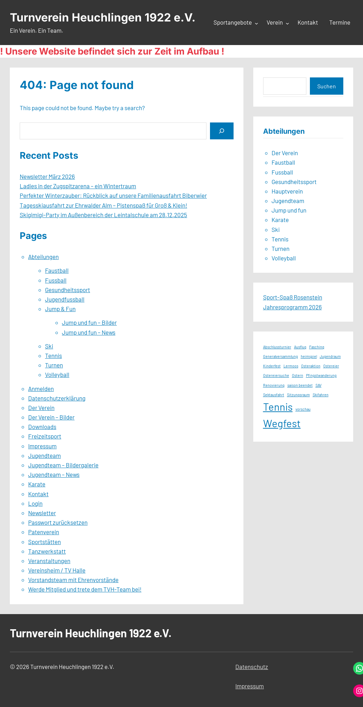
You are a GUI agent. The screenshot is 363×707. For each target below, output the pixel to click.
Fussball (55, 280)
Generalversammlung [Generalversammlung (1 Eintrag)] (280, 356)
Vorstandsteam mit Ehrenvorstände (73, 579)
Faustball (57, 270)
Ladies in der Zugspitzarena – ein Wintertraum (78, 185)
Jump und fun (289, 210)
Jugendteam (44, 455)
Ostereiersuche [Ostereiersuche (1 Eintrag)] (276, 375)
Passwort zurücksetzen (58, 522)
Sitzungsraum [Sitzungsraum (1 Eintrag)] (298, 394)
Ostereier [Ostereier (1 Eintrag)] (331, 366)
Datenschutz (251, 666)
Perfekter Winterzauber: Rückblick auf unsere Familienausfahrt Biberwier (113, 195)
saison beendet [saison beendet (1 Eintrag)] (300, 385)
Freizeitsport (44, 436)
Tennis (53, 355)
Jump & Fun (60, 308)
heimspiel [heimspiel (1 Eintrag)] (309, 356)
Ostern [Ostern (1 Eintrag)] (297, 375)
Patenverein (43, 531)
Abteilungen (43, 256)
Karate (36, 483)
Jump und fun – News (88, 332)
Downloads (42, 426)
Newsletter (42, 512)
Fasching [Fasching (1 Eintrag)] (316, 347)
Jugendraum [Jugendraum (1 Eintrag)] (330, 356)
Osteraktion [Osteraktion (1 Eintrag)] (310, 366)
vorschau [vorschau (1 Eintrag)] (303, 409)
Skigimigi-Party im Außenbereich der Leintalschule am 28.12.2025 (103, 214)
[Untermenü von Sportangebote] (256, 23)
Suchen (326, 86)
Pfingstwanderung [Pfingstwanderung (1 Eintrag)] (321, 375)
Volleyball (57, 374)
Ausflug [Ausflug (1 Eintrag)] (300, 347)
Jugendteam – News (53, 474)
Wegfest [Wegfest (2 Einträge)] (282, 423)
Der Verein (41, 407)
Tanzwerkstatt (47, 551)
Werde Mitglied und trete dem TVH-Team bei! (84, 589)
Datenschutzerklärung (56, 398)
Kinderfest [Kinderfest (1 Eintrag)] (272, 366)
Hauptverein (287, 191)
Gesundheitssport (67, 289)
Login (35, 503)
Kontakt (38, 493)
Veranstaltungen (49, 560)
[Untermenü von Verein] (287, 23)
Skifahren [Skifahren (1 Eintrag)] (321, 394)
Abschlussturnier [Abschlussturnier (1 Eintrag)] (277, 347)
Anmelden (41, 388)
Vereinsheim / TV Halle (56, 570)
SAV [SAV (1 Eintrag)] (318, 385)
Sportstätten (44, 541)
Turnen (54, 364)
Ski (49, 345)
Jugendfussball (64, 299)
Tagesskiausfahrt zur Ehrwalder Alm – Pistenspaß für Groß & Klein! (103, 205)
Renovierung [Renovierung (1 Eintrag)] (274, 385)
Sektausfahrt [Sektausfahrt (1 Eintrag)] (273, 394)
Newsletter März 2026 (47, 176)
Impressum (42, 445)
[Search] (221, 130)
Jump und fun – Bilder (89, 322)
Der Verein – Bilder (51, 417)
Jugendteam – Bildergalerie (63, 464)
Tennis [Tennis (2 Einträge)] (278, 406)
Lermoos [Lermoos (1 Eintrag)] (291, 366)
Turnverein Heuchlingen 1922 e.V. (103, 17)
